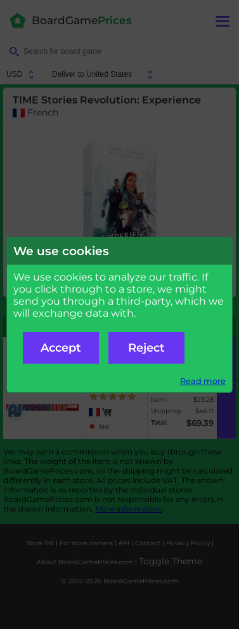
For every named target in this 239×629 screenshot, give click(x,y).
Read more (203, 381)
